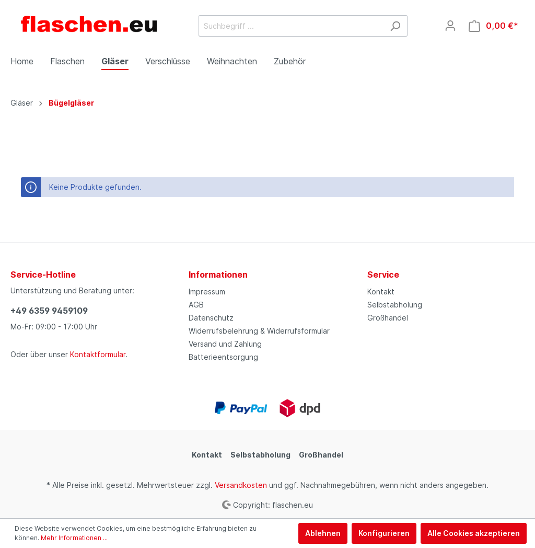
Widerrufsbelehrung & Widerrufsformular (259, 330)
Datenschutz (211, 317)
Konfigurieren (384, 533)
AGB (196, 304)
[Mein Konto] (450, 26)
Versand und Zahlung (225, 343)
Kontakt (380, 291)
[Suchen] (395, 26)
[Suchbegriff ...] (291, 26)
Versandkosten (241, 485)
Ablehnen (323, 533)
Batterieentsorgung (223, 356)
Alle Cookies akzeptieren (473, 533)
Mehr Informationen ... (74, 538)
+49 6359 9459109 (49, 310)
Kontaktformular (97, 354)
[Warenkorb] (493, 26)
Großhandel (387, 317)
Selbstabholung (394, 304)
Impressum (207, 291)
